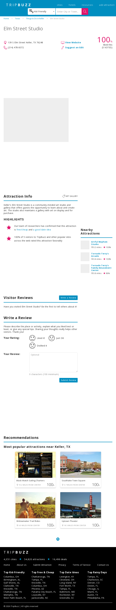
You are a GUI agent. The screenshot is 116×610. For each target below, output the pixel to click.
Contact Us (103, 564)
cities (60, 4)
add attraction (106, 4)
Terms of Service (81, 564)
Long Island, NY (68, 582)
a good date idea (42, 229)
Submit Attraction (42, 564)
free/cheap (22, 229)
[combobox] (41, 11)
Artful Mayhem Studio (99, 243)
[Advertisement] (58, 74)
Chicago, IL (93, 588)
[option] (36, 120)
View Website (73, 42)
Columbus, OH (11, 576)
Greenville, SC (67, 597)
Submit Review (68, 380)
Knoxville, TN (11, 588)
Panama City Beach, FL (44, 591)
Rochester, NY (67, 594)
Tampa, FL (37, 579)
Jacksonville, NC (40, 597)
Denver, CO (93, 582)
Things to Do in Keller (35, 18)
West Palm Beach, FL (15, 597)
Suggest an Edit (74, 47)
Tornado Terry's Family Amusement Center (101, 268)
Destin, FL (92, 585)
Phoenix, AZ (38, 588)
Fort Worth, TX (67, 585)
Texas (17, 18)
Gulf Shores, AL (12, 582)
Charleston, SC (95, 579)
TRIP (19, 5)
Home (6, 18)
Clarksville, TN (11, 585)
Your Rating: (11, 337)
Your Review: (12, 354)
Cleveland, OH (67, 579)
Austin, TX (92, 594)
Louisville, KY (38, 594)
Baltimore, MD (67, 591)
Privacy (62, 564)
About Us (21, 564)
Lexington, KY (67, 576)
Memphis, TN (11, 594)
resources (87, 4)
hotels (72, 4)
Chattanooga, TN (13, 591)
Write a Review (68, 297)
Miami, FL (92, 591)
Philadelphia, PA (95, 597)
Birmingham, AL (12, 579)
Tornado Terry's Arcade (100, 254)
